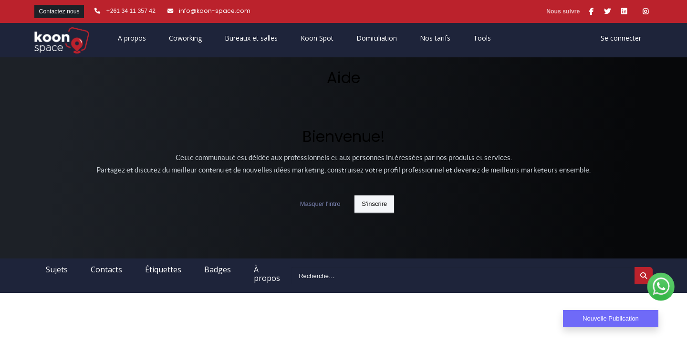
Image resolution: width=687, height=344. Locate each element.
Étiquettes (163, 269)
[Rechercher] (644, 275)
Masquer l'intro (320, 203)
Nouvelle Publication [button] (611, 318)
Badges (217, 269)
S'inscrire (374, 203)
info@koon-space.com (214, 11)
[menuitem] (317, 40)
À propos (267, 273)
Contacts (106, 269)
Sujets (57, 269)
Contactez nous (59, 11)
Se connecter (621, 38)
